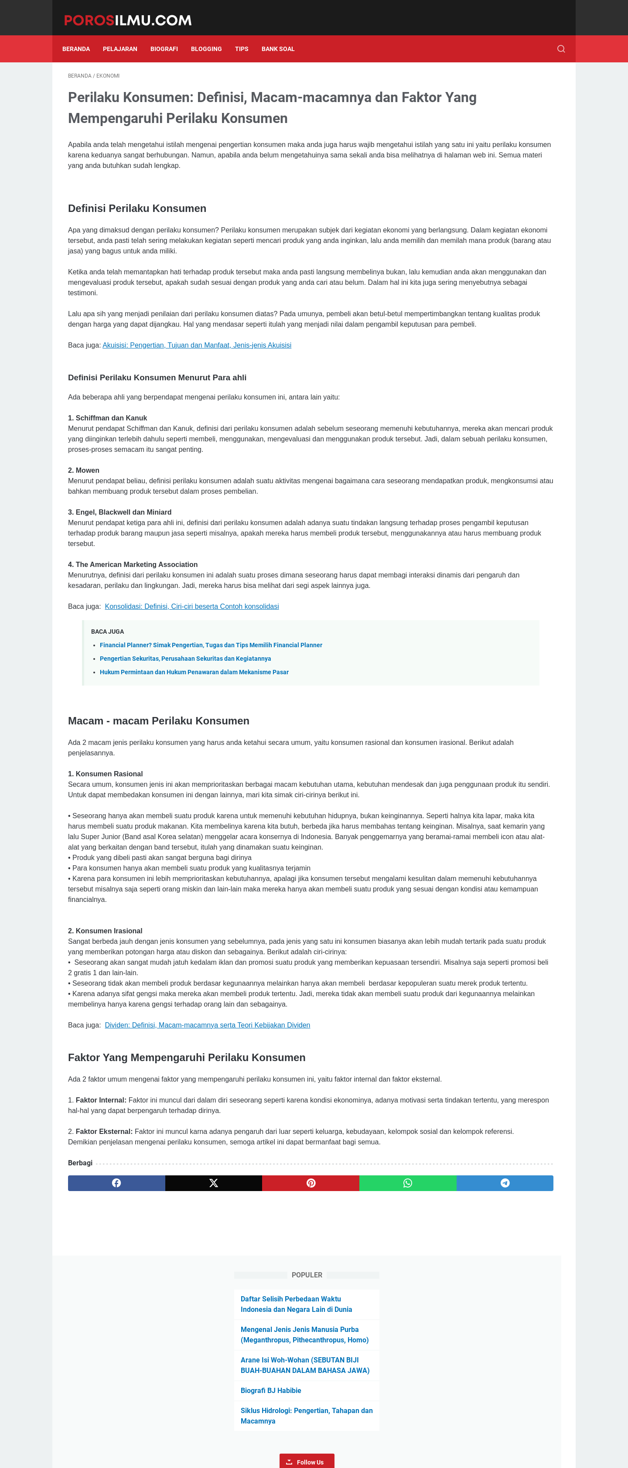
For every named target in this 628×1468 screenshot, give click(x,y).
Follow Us (498, 281)
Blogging (212, 34)
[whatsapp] (299, 1331)
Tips (247, 34)
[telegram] (365, 1331)
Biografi (170, 34)
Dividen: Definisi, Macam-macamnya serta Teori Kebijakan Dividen (208, 1153)
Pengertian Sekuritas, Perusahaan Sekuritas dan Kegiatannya (185, 713)
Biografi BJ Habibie (466, 209)
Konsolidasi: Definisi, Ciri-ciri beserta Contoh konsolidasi (192, 661)
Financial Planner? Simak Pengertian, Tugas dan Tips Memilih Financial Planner (211, 699)
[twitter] (167, 1331)
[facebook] (101, 1331)
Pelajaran (126, 34)
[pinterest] (233, 1331)
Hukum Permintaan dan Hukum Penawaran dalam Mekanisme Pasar (194, 727)
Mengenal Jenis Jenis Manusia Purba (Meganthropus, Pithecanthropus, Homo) (484, 138)
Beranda (82, 34)
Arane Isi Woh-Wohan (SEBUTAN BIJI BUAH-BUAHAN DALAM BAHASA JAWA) (487, 179)
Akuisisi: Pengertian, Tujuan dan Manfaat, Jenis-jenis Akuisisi (196, 368)
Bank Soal (283, 34)
